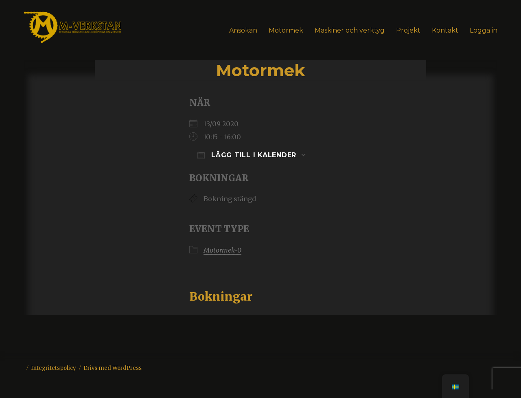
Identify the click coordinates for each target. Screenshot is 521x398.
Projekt (408, 30)
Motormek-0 (222, 250)
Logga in (483, 30)
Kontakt (445, 30)
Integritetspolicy (53, 368)
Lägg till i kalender (246, 155)
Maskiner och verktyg (350, 30)
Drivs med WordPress (112, 368)
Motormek (286, 30)
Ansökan (243, 30)
